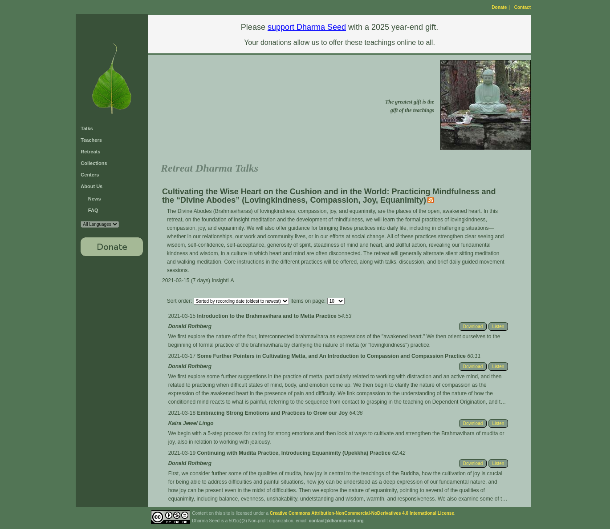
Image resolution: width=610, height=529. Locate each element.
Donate (499, 7)
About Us (91, 186)
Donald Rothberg (189, 326)
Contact (522, 7)
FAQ (93, 210)
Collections (94, 163)
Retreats (90, 151)
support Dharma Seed (307, 27)
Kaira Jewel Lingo (191, 423)
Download (473, 326)
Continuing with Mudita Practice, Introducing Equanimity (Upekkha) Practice (294, 453)
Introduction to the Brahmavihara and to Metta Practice (267, 316)
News (94, 198)
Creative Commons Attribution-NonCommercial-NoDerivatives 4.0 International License (362, 513)
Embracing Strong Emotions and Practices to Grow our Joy (273, 413)
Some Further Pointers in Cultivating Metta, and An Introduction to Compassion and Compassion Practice (332, 356)
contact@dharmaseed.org (336, 520)
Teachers (91, 140)
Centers (90, 174)
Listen (498, 326)
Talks (87, 128)
